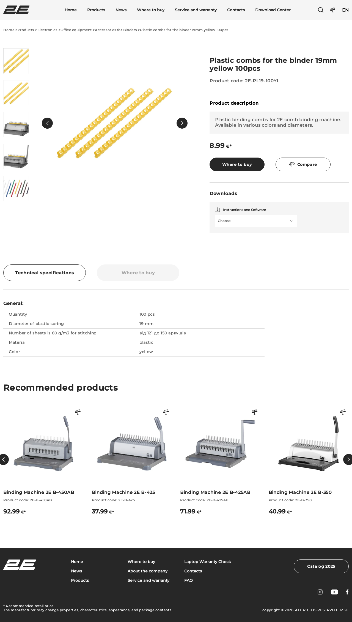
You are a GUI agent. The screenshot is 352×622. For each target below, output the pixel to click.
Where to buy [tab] (138, 272)
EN (345, 10)
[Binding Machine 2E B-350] (309, 459)
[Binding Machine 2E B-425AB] (220, 459)
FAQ (188, 580)
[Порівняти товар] (77, 412)
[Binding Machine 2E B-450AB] (43, 459)
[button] (47, 123)
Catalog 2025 (321, 566)
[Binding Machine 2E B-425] (132, 459)
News (121, 10)
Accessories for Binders (116, 30)
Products (96, 10)
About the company (147, 571)
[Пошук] (320, 10)
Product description (234, 103)
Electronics (47, 30)
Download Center (273, 10)
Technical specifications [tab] (44, 272)
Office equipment (76, 30)
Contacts (236, 10)
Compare (303, 164)
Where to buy (150, 10)
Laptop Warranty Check (207, 561)
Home (71, 10)
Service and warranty (196, 10)
